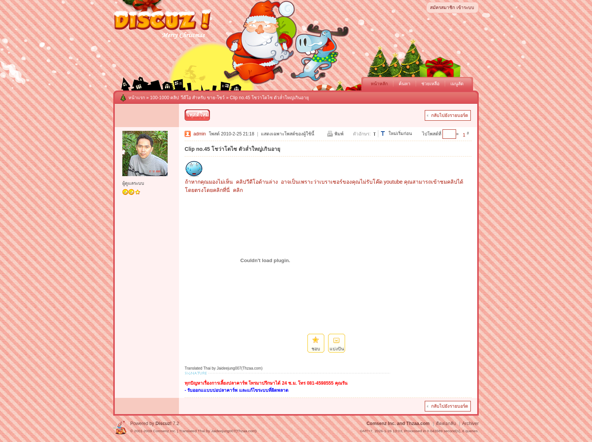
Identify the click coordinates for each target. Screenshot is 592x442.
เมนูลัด (457, 83)
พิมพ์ (339, 134)
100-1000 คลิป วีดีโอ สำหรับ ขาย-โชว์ (187, 97)
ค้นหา (404, 83)
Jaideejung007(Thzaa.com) (234, 431)
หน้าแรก (136, 97)
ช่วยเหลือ (430, 83)
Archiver (470, 423)
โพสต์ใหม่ (197, 115)
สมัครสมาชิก (442, 7)
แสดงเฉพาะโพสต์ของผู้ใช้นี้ (287, 134)
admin (199, 134)
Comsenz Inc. (164, 431)
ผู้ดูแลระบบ (133, 183)
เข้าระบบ (465, 7)
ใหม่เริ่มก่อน (400, 133)
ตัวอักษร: (361, 134)
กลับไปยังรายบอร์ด (449, 115)
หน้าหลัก (379, 83)
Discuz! (164, 423)
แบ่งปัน (337, 348)
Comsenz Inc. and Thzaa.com (398, 423)
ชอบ (315, 348)
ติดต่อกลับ (446, 423)
